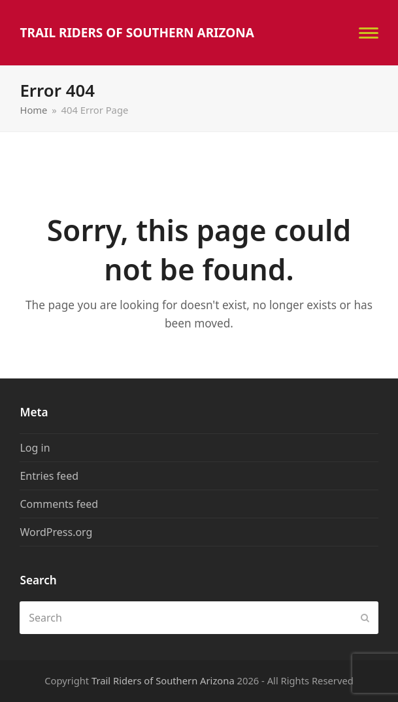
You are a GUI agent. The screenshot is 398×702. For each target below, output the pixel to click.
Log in (35, 448)
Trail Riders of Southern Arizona (137, 32)
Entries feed (49, 476)
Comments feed (59, 504)
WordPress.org (56, 532)
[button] (368, 33)
